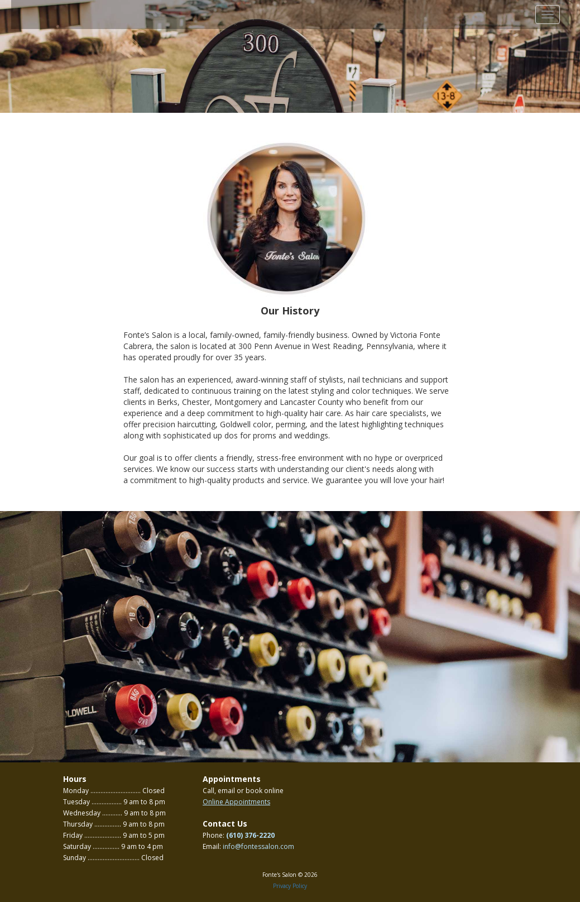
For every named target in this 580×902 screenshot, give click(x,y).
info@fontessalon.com (258, 846)
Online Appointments (236, 801)
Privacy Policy (290, 886)
